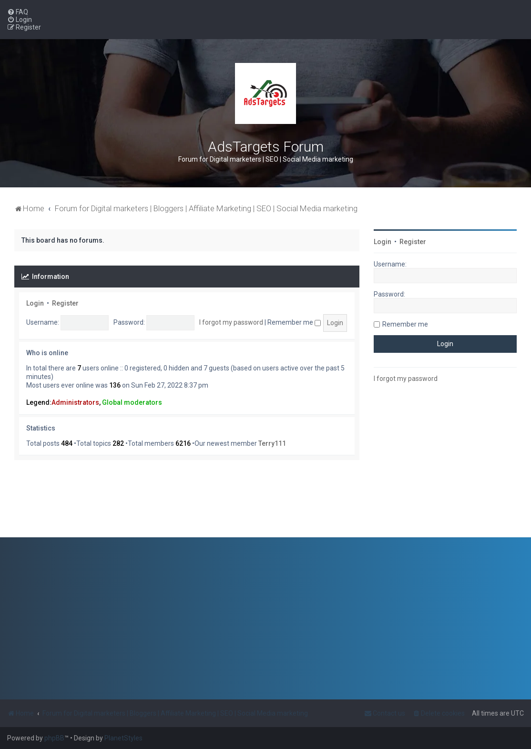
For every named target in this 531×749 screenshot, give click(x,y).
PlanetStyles (123, 738)
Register (65, 303)
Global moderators (132, 402)
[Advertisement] (445, 463)
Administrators (75, 402)
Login (35, 303)
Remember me (294, 322)
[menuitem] (17, 12)
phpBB (54, 738)
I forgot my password (231, 322)
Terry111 (272, 443)
